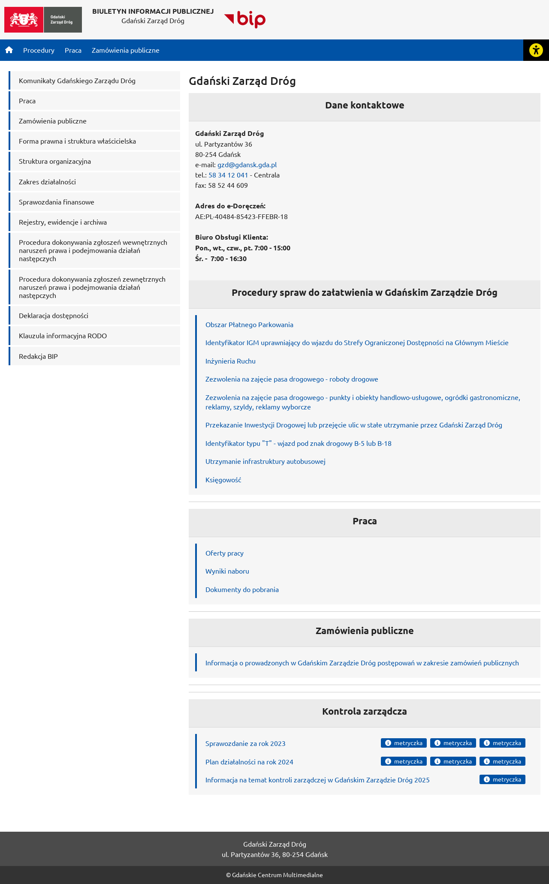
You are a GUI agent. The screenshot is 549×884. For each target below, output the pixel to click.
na (261, 761)
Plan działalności (230, 761)
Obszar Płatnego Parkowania (249, 324)
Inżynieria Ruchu (230, 360)
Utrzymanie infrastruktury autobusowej (265, 461)
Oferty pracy (224, 552)
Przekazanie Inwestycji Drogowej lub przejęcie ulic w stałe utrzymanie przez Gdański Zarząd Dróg (353, 424)
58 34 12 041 (228, 174)
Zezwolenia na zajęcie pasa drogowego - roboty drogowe (291, 378)
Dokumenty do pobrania (242, 589)
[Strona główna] (9, 49)
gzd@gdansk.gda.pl (247, 164)
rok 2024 (279, 761)
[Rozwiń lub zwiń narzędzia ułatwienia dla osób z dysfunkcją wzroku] (536, 50)
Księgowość (223, 479)
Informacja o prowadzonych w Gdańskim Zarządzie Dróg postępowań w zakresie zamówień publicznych (362, 662)
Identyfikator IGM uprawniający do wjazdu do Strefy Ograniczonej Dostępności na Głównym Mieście (357, 342)
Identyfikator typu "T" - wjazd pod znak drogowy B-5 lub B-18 (298, 443)
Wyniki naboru (227, 570)
